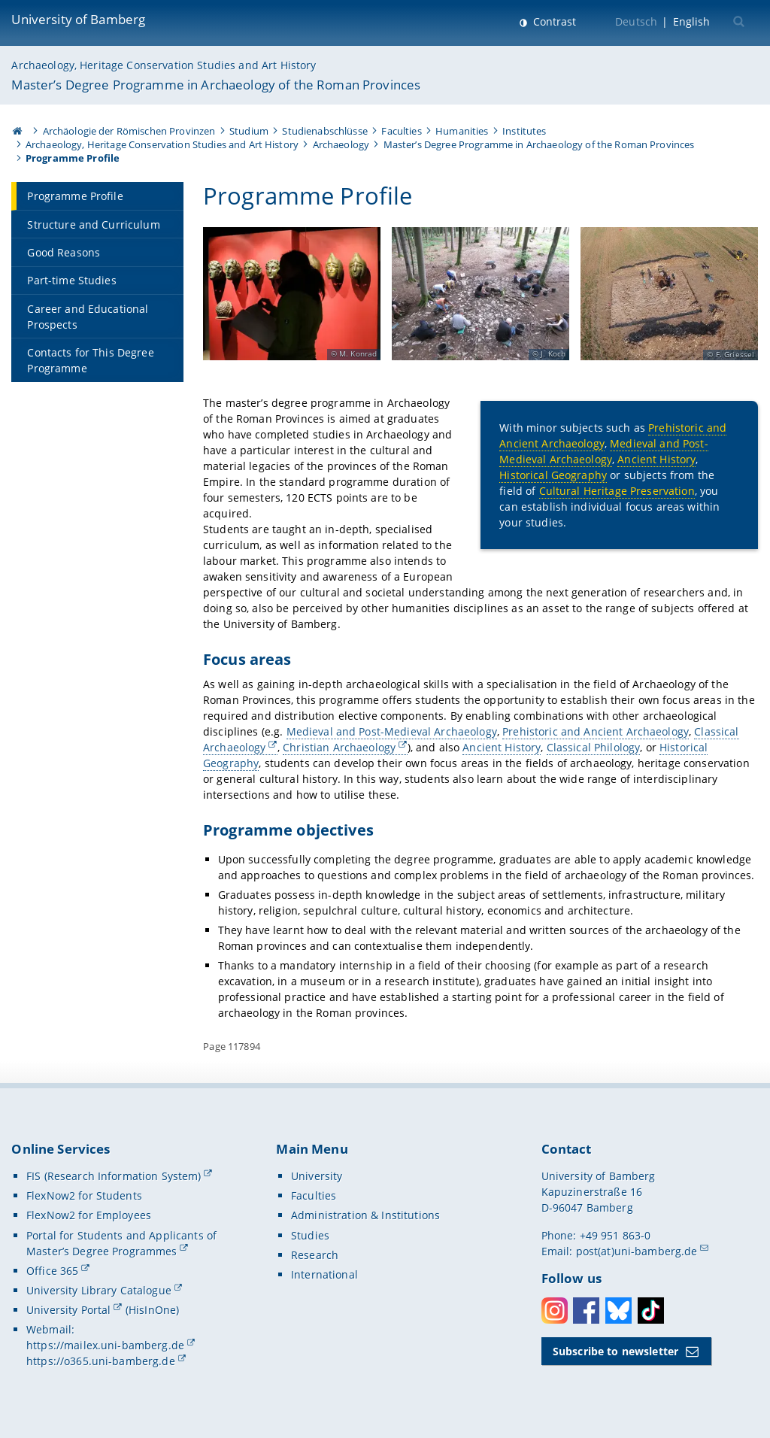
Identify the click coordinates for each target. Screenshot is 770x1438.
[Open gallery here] (291, 293)
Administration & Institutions (365, 1215)
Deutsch (636, 21)
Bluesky (618, 1310)
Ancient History (657, 459)
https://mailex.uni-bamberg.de (105, 1345)
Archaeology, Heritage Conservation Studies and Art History (163, 65)
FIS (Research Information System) (114, 1176)
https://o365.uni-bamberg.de (100, 1361)
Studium (248, 131)
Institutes (524, 131)
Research (314, 1255)
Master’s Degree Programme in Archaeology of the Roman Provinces (215, 84)
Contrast (553, 21)
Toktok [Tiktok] (651, 1310)
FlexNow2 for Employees (88, 1215)
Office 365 (52, 1271)
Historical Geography (554, 475)
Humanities (461, 131)
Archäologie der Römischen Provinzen (129, 131)
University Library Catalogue (98, 1290)
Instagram (554, 1310)
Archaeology (341, 144)
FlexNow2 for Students (84, 1195)
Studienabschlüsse (324, 131)
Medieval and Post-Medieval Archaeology (604, 451)
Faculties (401, 131)
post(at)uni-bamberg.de (637, 1251)
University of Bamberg (78, 19)
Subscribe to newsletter (615, 1351)
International (324, 1274)
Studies (310, 1235)
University (316, 1176)
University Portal (68, 1310)
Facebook (586, 1310)
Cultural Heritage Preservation (617, 491)
